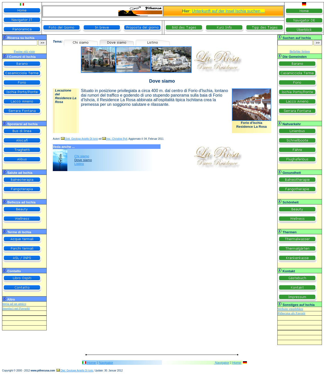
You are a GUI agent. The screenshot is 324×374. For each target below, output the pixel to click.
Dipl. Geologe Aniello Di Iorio (74, 370)
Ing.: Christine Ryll (114, 138)
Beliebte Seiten (300, 51)
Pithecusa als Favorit (291, 313)
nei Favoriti (22, 308)
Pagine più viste (24, 51)
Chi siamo (81, 156)
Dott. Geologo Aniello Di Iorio (79, 138)
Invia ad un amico (14, 304)
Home (91, 363)
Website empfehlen (290, 309)
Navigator (106, 363)
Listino (79, 164)
